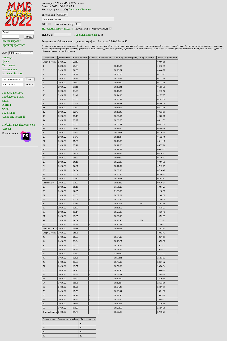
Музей (5, 108)
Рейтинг (6, 104)
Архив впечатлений (13, 116)
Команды (7, 57)
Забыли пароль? (11, 40)
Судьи (5, 61)
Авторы (6, 128)
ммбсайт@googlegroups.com (18, 124)
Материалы (8, 65)
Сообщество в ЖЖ (13, 96)
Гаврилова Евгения (79, 9)
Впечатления (9, 69)
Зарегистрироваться (13, 44)
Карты (5, 100)
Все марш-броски (12, 73)
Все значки (8, 112)
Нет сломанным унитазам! (57, 28)
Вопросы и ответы (12, 92)
